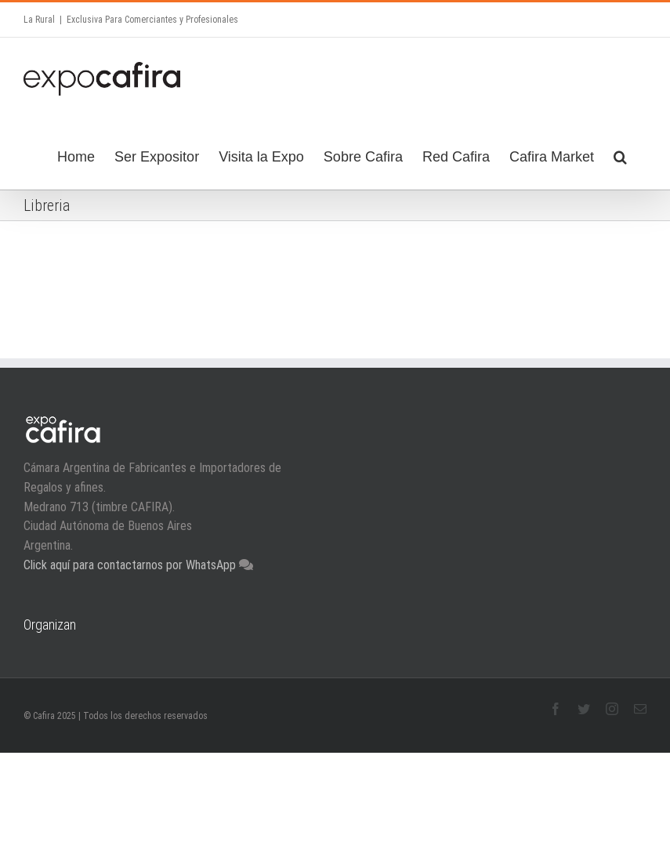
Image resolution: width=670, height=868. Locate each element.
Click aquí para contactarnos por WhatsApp (131, 564)
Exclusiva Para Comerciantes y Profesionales (152, 19)
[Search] (620, 154)
